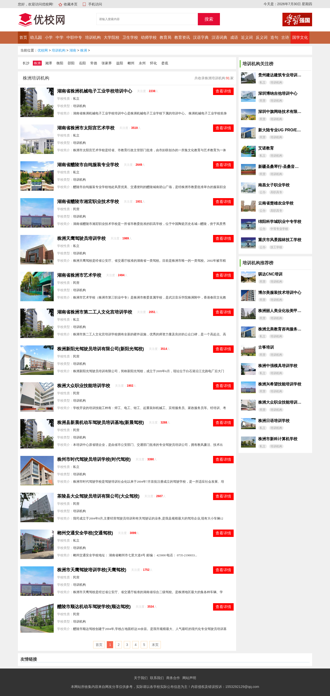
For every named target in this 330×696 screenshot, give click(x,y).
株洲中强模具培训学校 (277, 366)
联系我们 (157, 678)
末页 (155, 645)
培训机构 (93, 37)
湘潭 (48, 63)
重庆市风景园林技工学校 (279, 240)
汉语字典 (201, 37)
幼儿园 (36, 37)
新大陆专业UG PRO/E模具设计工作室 (279, 130)
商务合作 (173, 678)
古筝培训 (266, 347)
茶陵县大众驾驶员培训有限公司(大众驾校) (98, 496)
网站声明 (189, 678)
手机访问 (95, 4)
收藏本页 (70, 4)
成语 (234, 37)
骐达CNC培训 (270, 274)
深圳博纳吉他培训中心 (277, 93)
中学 (59, 37)
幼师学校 (149, 37)
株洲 (83, 50)
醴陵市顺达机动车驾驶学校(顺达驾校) (94, 606)
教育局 (165, 37)
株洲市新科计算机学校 (277, 439)
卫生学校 (130, 37)
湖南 (72, 50)
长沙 (26, 63)
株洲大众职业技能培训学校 (83, 385)
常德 (93, 63)
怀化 (153, 63)
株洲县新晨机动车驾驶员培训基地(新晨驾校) (100, 422)
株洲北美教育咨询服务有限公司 (279, 329)
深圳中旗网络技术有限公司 (279, 111)
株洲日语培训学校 (274, 421)
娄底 (164, 63)
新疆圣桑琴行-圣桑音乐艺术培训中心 (279, 166)
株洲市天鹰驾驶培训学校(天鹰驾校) (91, 569)
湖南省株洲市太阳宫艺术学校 (85, 127)
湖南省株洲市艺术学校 (79, 275)
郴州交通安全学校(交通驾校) (85, 533)
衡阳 (59, 63)
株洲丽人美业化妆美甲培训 (279, 311)
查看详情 (223, 91)
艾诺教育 (266, 148)
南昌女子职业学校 (274, 185)
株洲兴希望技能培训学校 (279, 384)
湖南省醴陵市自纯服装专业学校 (88, 164)
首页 (23, 37)
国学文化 (300, 37)
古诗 (285, 37)
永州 (142, 63)
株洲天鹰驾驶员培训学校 (81, 238)
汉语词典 (219, 37)
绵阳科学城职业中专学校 (279, 221)
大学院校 (111, 37)
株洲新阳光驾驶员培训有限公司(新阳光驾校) (100, 348)
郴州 (130, 63)
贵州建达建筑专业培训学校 (279, 75)
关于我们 (141, 678)
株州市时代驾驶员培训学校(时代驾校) (94, 459)
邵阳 (71, 63)
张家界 (107, 63)
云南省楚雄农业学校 (275, 203)
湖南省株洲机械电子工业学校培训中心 (94, 91)
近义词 (247, 37)
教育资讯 (182, 37)
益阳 (119, 63)
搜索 (208, 19)
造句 (274, 37)
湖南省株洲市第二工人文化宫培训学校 (94, 312)
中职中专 (74, 37)
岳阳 (82, 63)
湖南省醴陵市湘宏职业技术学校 (88, 201)
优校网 (43, 50)
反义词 (261, 37)
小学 (49, 37)
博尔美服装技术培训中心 (279, 292)
